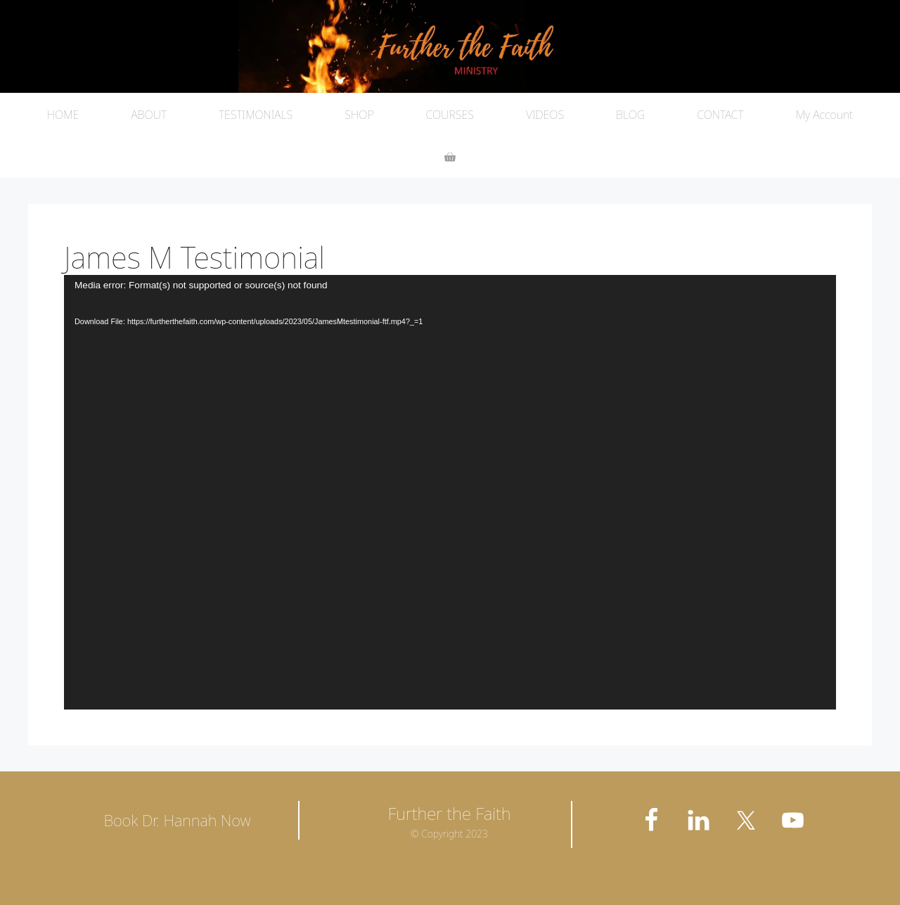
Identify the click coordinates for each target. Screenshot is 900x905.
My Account (824, 114)
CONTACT (720, 114)
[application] (450, 492)
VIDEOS (545, 114)
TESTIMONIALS (255, 114)
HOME (63, 114)
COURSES (450, 114)
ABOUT (149, 114)
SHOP (359, 114)
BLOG (630, 114)
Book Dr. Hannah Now (176, 819)
